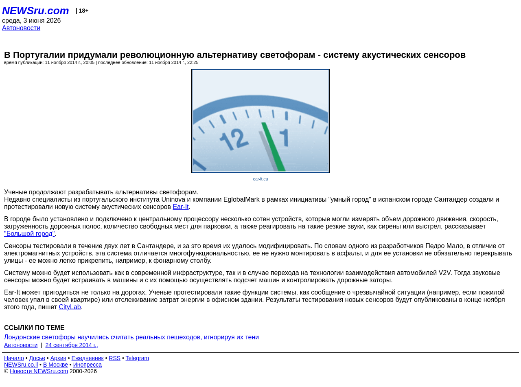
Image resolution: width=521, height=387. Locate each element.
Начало (14, 358)
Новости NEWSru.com (39, 371)
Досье (37, 358)
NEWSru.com (35, 10)
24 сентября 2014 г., (72, 345)
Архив (58, 358)
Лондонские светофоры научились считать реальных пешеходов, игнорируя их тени (131, 337)
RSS (114, 358)
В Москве (55, 364)
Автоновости (21, 27)
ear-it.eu (260, 179)
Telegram (137, 358)
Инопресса (87, 364)
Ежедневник (88, 358)
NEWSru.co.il (21, 364)
